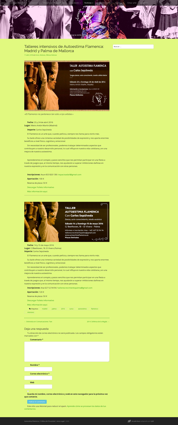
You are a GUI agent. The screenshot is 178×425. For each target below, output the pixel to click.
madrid (44, 309)
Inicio (4, 3)
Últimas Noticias (51, 55)
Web (32, 382)
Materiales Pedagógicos (54, 3)
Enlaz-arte (132, 3)
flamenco (94, 309)
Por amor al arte (104, 3)
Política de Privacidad (48, 421)
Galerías (120, 3)
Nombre (35, 365)
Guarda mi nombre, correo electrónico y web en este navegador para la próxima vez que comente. (66, 395)
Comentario (36, 339)
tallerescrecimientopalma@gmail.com (75, 287)
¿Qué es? (35, 3)
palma (54, 309)
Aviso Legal (60, 421)
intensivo (30, 312)
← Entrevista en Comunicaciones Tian (38, 321)
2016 (63, 309)
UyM (152, 421)
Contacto (144, 3)
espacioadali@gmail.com (69, 174)
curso (71, 309)
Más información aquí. (37, 191)
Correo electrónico (39, 373)
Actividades (75, 3)
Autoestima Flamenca (31, 421)
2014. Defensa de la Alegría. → (98, 321)
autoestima (82, 309)
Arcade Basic (136, 421)
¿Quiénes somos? (18, 3)
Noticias (88, 3)
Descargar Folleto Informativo (40, 187)
